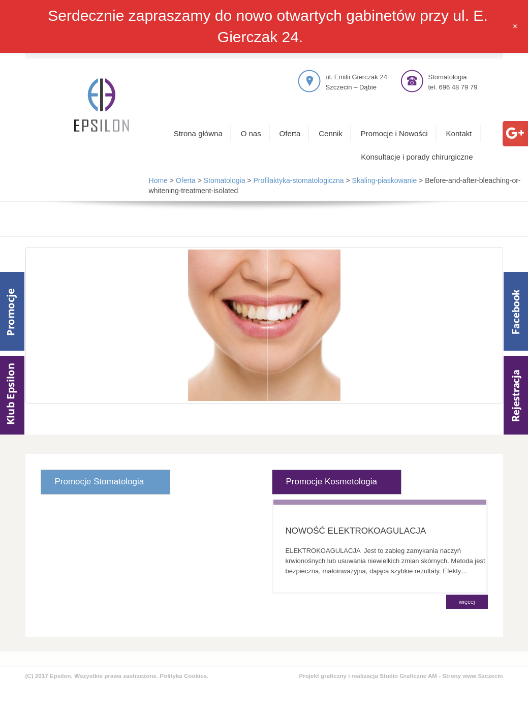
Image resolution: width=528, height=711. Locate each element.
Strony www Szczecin (472, 675)
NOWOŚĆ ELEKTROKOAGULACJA (356, 531)
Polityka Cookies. (184, 675)
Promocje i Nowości (394, 133)
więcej (467, 602)
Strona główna (198, 133)
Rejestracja (516, 395)
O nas (251, 133)
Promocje (12, 311)
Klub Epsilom (12, 395)
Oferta (290, 133)
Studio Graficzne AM (408, 675)
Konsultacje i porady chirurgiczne (417, 156)
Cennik (331, 133)
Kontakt (459, 133)
